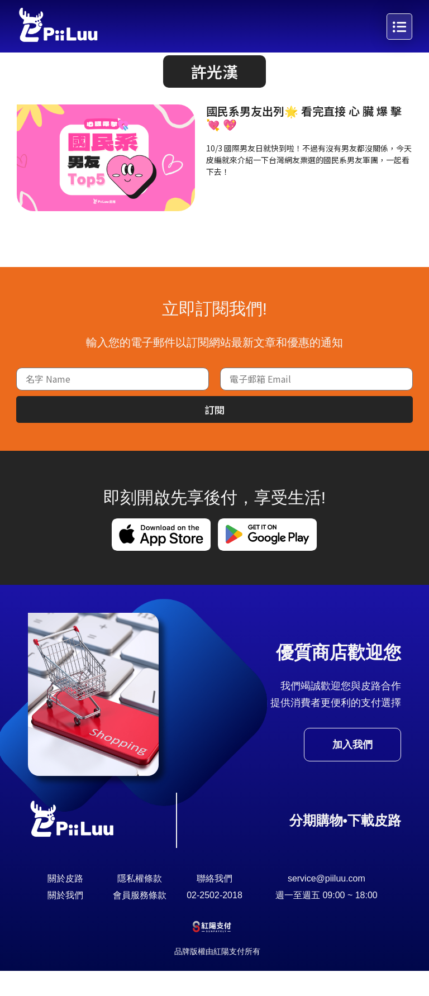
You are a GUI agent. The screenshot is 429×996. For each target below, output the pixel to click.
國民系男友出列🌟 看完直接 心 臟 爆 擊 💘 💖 (304, 143)
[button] (214, 96)
